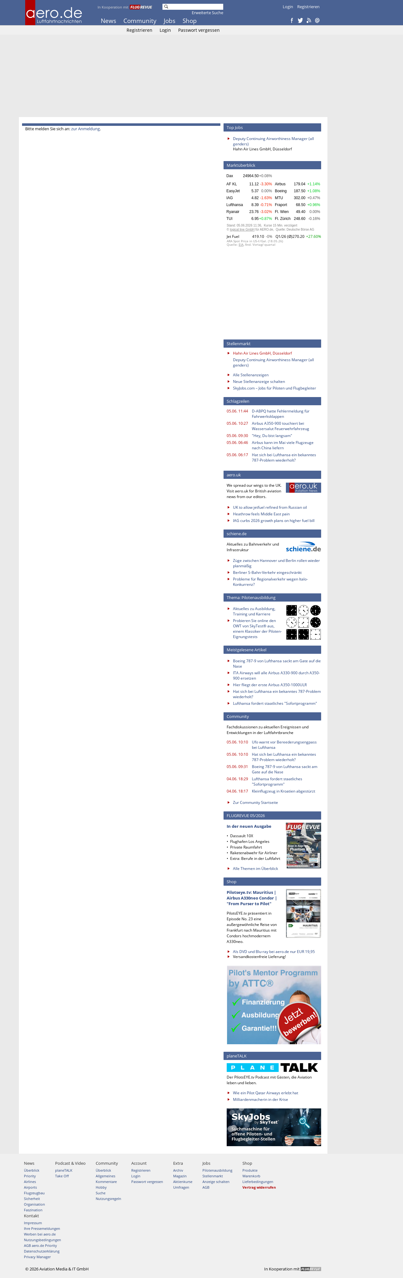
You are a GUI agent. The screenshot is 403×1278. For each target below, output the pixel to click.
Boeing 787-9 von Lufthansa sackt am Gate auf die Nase (277, 663)
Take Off (62, 1176)
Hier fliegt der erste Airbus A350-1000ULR (270, 684)
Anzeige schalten (216, 1181)
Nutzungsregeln (108, 1198)
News (108, 21)
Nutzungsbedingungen (42, 1239)
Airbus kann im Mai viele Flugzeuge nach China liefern (283, 445)
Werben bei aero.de (40, 1234)
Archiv (178, 1170)
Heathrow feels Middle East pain (261, 514)
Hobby (101, 1187)
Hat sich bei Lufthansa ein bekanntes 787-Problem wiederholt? (284, 457)
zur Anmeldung (85, 129)
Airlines (30, 1181)
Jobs (169, 21)
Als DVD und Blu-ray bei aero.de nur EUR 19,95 (274, 951)
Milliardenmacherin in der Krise (260, 1099)
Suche (100, 1193)
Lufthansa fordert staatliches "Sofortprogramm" (275, 703)
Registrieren (308, 6)
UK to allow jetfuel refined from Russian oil (270, 507)
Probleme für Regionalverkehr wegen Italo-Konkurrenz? (270, 581)
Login (288, 6)
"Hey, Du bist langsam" (272, 435)
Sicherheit (32, 1198)
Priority (30, 1176)
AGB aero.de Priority (40, 1245)
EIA (241, 244)
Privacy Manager (37, 1256)
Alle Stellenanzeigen (251, 375)
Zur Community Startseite (255, 802)
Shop (190, 21)
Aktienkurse (182, 1181)
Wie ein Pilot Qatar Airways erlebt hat (265, 1093)
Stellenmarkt (212, 1176)
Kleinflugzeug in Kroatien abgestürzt (283, 791)
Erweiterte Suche (207, 12)
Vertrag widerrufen (259, 1187)
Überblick (31, 1170)
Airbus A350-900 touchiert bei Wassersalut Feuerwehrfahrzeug (280, 426)
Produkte (250, 1170)
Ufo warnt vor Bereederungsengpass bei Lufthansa (284, 744)
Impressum (33, 1222)
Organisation (34, 1204)
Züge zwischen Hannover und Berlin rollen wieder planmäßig (276, 563)
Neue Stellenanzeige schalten (259, 381)
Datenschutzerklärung (42, 1251)
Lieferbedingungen (257, 1181)
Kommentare (106, 1181)
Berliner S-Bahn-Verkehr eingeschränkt (267, 572)
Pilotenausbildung (217, 1170)
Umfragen (181, 1187)
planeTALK (63, 1170)
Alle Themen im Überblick (255, 868)
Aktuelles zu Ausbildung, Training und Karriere (254, 611)
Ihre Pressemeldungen (42, 1228)
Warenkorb (251, 1176)
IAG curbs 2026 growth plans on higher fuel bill (274, 520)
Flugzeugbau (34, 1193)
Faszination (33, 1210)
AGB (205, 1187)
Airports (30, 1187)
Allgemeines (105, 1176)
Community (139, 21)
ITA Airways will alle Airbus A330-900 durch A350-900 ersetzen (276, 675)
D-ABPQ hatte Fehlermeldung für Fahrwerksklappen (280, 413)
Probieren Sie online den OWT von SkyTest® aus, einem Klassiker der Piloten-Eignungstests (257, 628)
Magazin (180, 1176)
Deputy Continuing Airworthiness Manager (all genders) (273, 141)
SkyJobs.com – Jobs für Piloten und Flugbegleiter (274, 388)
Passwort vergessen (199, 30)
